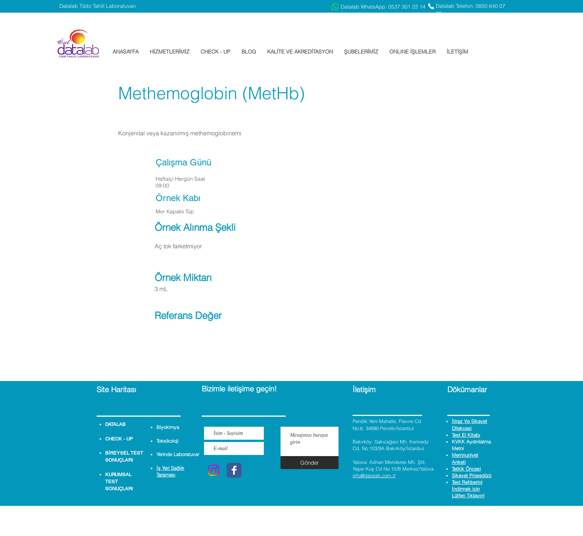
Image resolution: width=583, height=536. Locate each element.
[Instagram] (213, 470)
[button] (169, 51)
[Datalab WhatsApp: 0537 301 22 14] (378, 6)
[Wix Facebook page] (234, 470)
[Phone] (431, 6)
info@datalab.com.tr (374, 475)
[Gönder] (310, 462)
